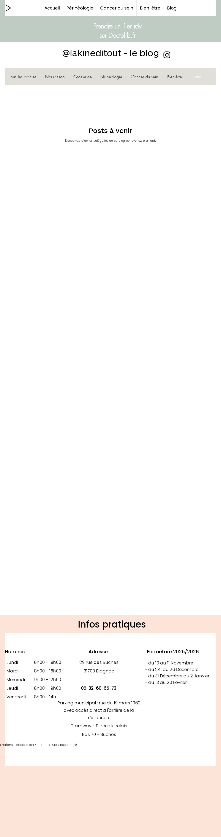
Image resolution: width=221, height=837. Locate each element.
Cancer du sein (144, 76)
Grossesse (82, 76)
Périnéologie (111, 76)
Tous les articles (22, 76)
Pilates (196, 76)
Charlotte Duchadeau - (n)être (59, 745)
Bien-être (174, 76)
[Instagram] (166, 54)
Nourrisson (55, 76)
